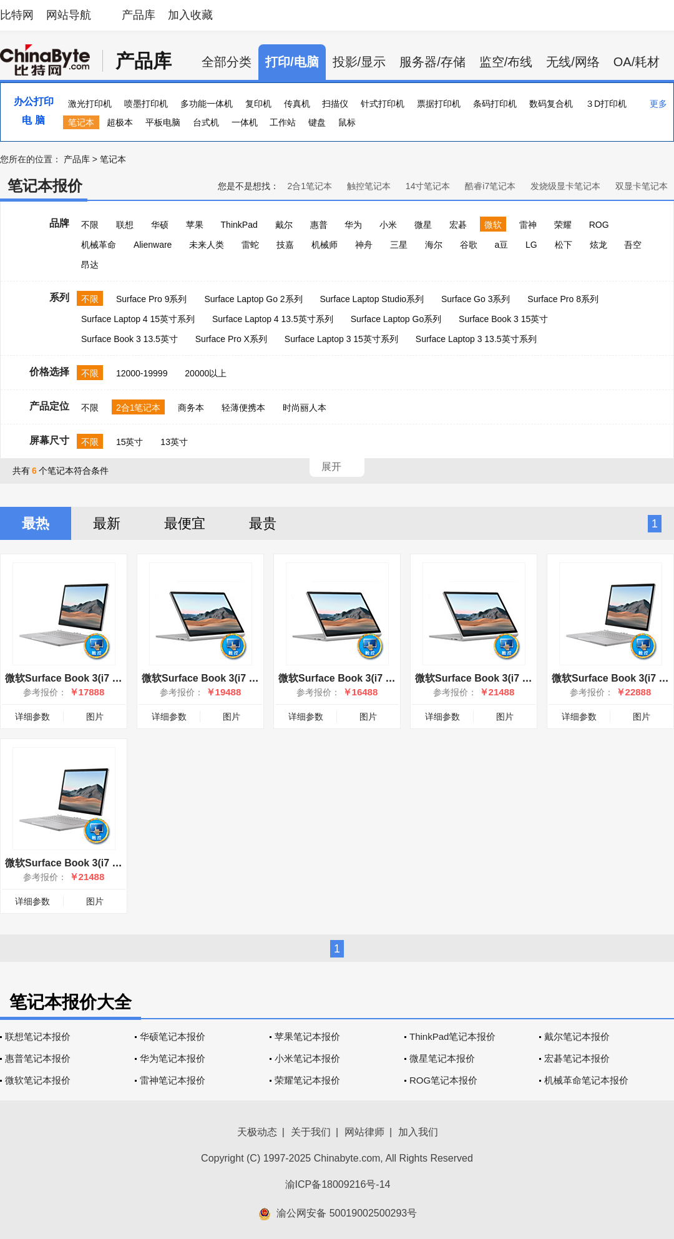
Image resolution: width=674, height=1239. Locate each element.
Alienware (153, 245)
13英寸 (174, 442)
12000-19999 (142, 373)
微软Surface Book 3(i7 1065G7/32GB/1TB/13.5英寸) (534, 678)
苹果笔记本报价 (307, 1036)
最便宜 (184, 523)
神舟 (364, 245)
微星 (423, 225)
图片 (95, 717)
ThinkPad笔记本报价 (452, 1036)
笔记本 (81, 122)
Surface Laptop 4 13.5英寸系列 (272, 319)
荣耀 (563, 225)
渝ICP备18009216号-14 (338, 1184)
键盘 (317, 122)
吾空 (633, 245)
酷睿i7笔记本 (490, 186)
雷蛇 (250, 245)
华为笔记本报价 (172, 1058)
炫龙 (598, 245)
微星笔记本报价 (442, 1058)
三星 (399, 245)
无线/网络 (573, 62)
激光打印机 (90, 104)
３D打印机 (606, 104)
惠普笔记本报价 (38, 1058)
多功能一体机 (206, 104)
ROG (599, 225)
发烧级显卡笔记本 (565, 186)
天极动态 (257, 1132)
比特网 (17, 15)
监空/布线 (506, 62)
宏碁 (458, 225)
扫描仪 (335, 104)
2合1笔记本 (309, 186)
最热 (35, 523)
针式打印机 (382, 104)
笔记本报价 (44, 185)
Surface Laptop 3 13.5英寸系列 (476, 339)
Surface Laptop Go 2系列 (253, 299)
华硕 (159, 225)
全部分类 (227, 62)
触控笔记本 (369, 186)
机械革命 (98, 245)
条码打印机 (495, 104)
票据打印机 (439, 104)
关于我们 (311, 1132)
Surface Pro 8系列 (562, 299)
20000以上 (206, 373)
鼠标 (347, 122)
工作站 (283, 122)
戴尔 (284, 225)
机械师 (324, 245)
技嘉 (285, 245)
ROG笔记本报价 (443, 1080)
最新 (106, 523)
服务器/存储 (432, 62)
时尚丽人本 (304, 408)
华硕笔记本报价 (172, 1036)
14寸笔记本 (428, 186)
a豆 (501, 245)
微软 (493, 225)
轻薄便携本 (243, 408)
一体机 (245, 122)
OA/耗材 (636, 62)
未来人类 (206, 245)
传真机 (297, 104)
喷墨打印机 (146, 104)
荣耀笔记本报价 (307, 1080)
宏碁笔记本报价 (577, 1058)
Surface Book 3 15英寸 (503, 319)
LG (531, 245)
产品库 (138, 15)
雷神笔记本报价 (172, 1080)
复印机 (258, 104)
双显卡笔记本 (641, 186)
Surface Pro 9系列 (151, 299)
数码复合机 (551, 104)
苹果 (194, 225)
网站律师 (364, 1132)
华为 (353, 225)
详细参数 (32, 717)
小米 (388, 225)
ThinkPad (239, 225)
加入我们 (418, 1132)
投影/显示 (359, 62)
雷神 (528, 225)
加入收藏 (190, 15)
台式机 (206, 122)
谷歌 (468, 245)
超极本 (120, 122)
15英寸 (130, 442)
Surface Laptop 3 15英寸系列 (341, 339)
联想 (125, 225)
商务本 (191, 408)
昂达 (90, 265)
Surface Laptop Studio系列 (372, 299)
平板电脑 (162, 122)
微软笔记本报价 (38, 1080)
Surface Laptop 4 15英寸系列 (138, 319)
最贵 (262, 523)
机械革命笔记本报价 (586, 1080)
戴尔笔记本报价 (577, 1036)
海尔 (433, 245)
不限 (90, 225)
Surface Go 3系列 (475, 299)
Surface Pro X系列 (231, 339)
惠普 (319, 225)
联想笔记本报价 (38, 1036)
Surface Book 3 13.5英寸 (129, 339)
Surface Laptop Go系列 (396, 319)
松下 (563, 245)
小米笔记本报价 (307, 1058)
